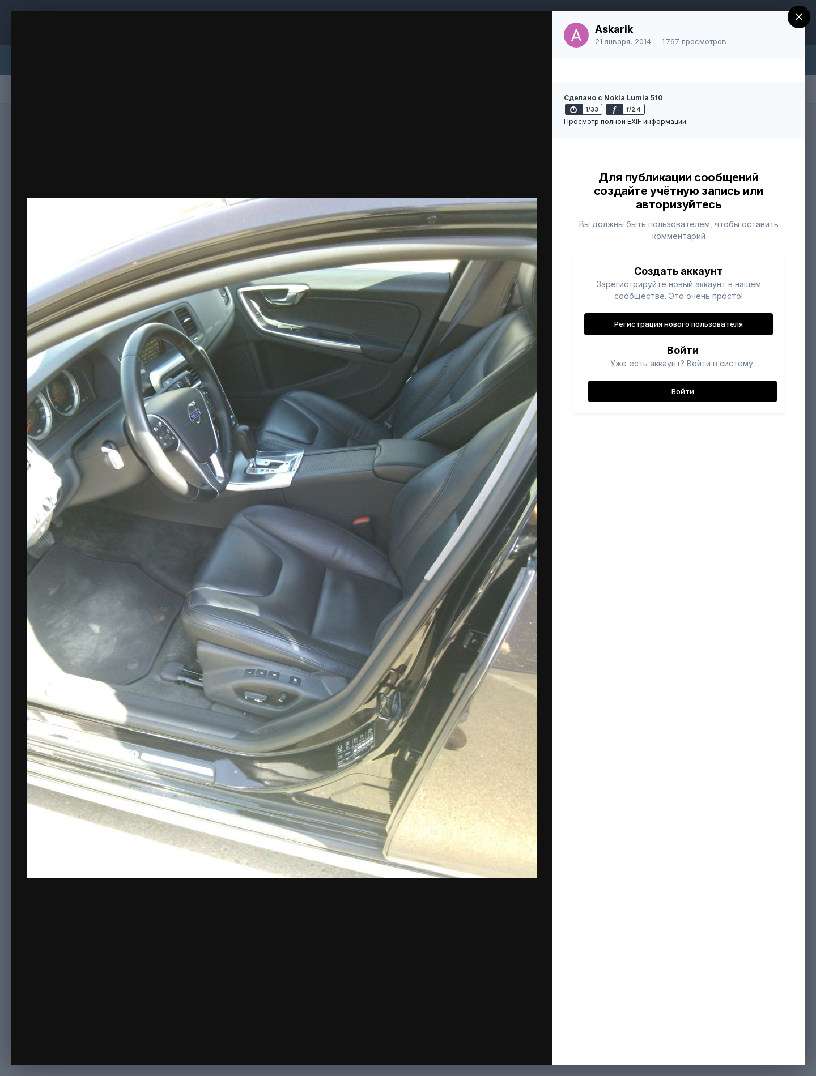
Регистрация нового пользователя (678, 323)
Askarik (614, 29)
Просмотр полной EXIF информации (625, 121)
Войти (683, 391)
